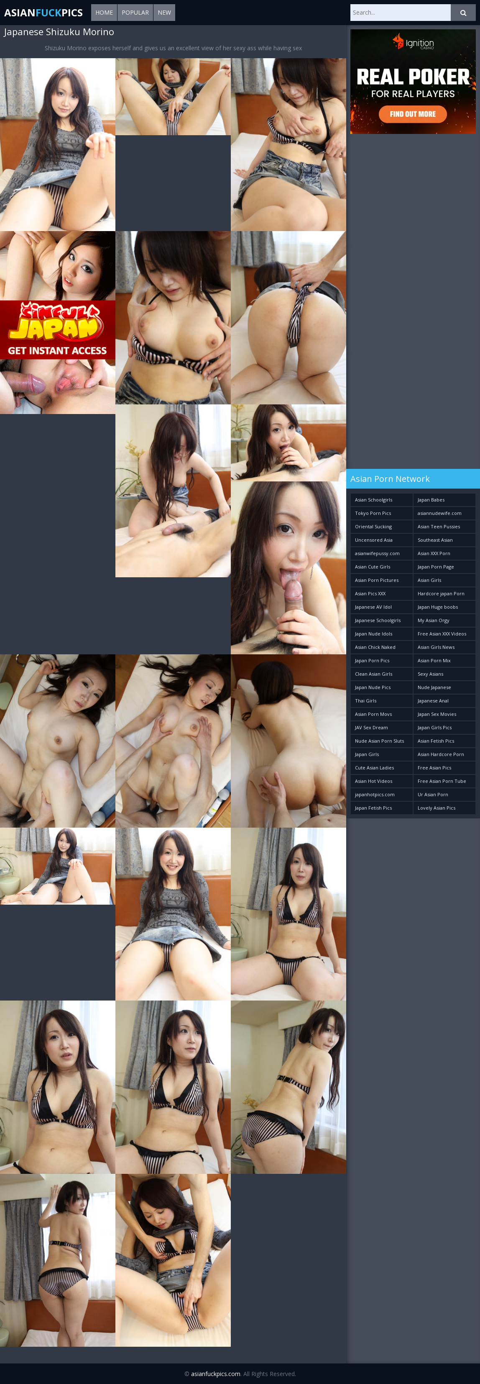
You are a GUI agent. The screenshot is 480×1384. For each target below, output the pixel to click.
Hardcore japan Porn (441, 593)
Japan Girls (367, 754)
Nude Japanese (434, 687)
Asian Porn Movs (373, 714)
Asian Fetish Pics (436, 741)
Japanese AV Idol (373, 607)
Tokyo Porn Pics (373, 513)
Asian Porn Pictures (376, 580)
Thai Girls (365, 700)
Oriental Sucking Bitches (373, 528)
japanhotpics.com (375, 794)
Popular (135, 12)
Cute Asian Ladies (374, 767)
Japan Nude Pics (373, 687)
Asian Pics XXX (370, 593)
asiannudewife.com (440, 513)
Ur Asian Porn (433, 794)
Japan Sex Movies (437, 714)
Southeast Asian (435, 540)
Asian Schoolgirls (373, 499)
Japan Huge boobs (438, 607)
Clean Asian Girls (373, 674)
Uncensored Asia (374, 540)
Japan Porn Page (436, 566)
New (164, 12)
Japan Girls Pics (435, 727)
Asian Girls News (436, 647)
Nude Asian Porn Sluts (379, 741)
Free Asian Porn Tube (442, 781)
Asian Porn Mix (434, 660)
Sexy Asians (430, 674)
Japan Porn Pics (372, 660)
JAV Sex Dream (371, 727)
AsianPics (43, 12)
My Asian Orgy (433, 620)
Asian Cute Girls (372, 566)
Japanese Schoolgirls (378, 620)
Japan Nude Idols (373, 633)
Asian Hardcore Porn (441, 754)
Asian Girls (429, 580)
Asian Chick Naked (375, 647)
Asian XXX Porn (434, 553)
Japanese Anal (433, 700)
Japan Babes (431, 499)
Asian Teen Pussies (439, 526)
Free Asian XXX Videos (442, 633)
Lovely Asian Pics (436, 808)
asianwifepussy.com (377, 553)
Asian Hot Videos (373, 781)
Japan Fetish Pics (373, 808)
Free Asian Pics (434, 767)
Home (104, 12)
